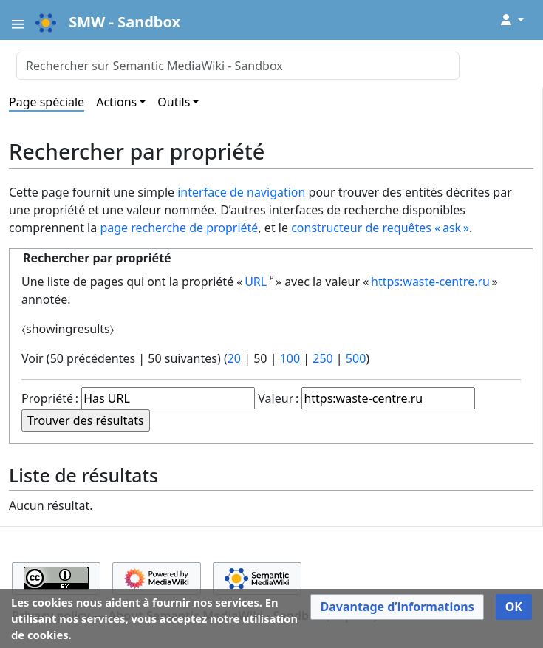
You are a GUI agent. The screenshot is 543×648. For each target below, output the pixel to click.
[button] (396, 607)
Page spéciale (46, 102)
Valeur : (278, 398)
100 (290, 358)
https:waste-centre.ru (430, 281)
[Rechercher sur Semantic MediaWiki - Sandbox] (238, 66)
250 (322, 358)
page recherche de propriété (179, 227)
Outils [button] (173, 102)
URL (256, 281)
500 (356, 358)
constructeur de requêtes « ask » (380, 227)
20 (234, 358)
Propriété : (49, 398)
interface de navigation (241, 192)
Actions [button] (116, 102)
